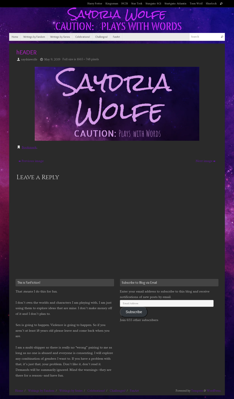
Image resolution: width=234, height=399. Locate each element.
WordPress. (214, 390)
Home (19, 390)
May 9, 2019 (52, 59)
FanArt (134, 390)
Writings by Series (71, 390)
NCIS (124, 3)
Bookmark (29, 147)
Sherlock (211, 3)
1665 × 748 (83, 59)
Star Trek (136, 3)
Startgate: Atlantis (175, 3)
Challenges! (117, 390)
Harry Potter (94, 3)
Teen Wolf (196, 3)
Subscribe (134, 312)
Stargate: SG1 (153, 3)
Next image (206, 161)
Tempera (197, 390)
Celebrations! (96, 390)
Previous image (31, 161)
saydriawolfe (29, 59)
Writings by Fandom (41, 390)
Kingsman (111, 3)
